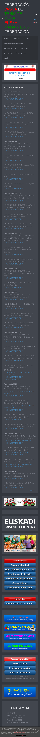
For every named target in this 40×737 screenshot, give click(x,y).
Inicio (6, 39)
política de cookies (19, 732)
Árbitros (7, 58)
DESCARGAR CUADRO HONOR (16, 452)
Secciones (24, 48)
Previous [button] (7, 501)
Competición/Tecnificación (13, 43)
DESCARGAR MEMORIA (14, 99)
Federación (16, 39)
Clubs (27, 39)
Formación (8, 53)
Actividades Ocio (10, 48)
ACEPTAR (21, 735)
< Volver (33, 490)
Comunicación (21, 53)
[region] (20, 502)
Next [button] (33, 501)
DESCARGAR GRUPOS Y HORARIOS (18, 441)
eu (35, 19)
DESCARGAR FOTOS (12, 379)
